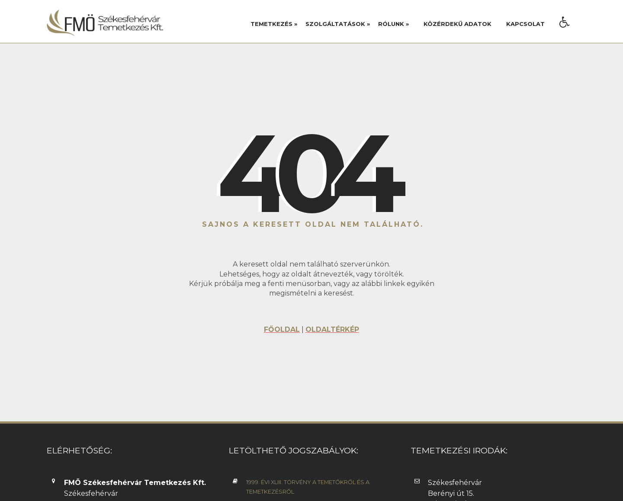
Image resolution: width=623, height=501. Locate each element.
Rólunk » (393, 23)
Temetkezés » (273, 23)
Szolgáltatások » (337, 23)
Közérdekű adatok (457, 23)
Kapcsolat (525, 23)
